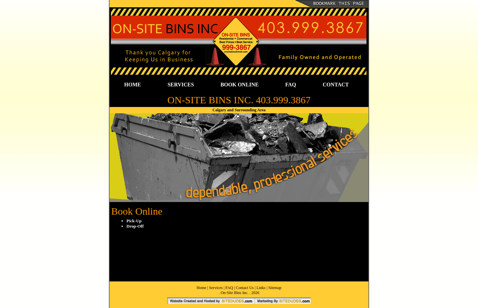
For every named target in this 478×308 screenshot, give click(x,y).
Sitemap (274, 287)
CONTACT (336, 84)
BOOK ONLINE (239, 84)
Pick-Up (134, 220)
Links (261, 287)
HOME (132, 84)
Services (216, 287)
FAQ (290, 84)
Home (201, 287)
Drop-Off (135, 226)
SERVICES (181, 84)
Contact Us (245, 287)
